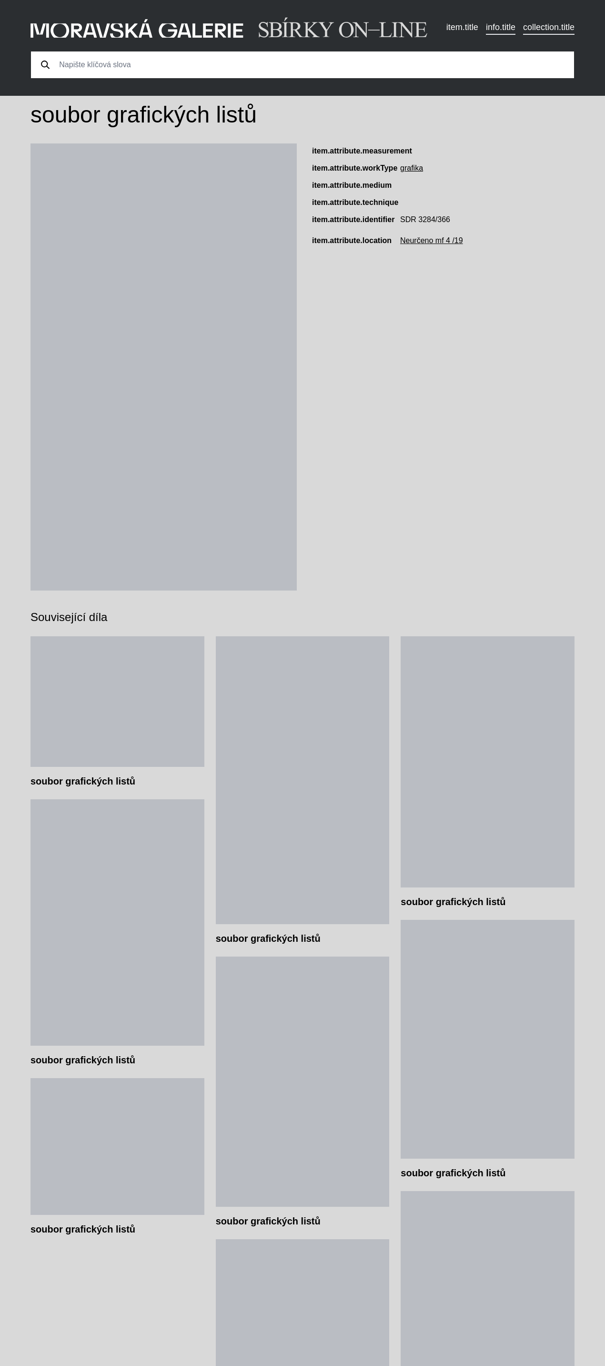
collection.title (549, 27)
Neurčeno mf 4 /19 (431, 240)
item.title (462, 27)
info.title (500, 27)
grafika (411, 168)
